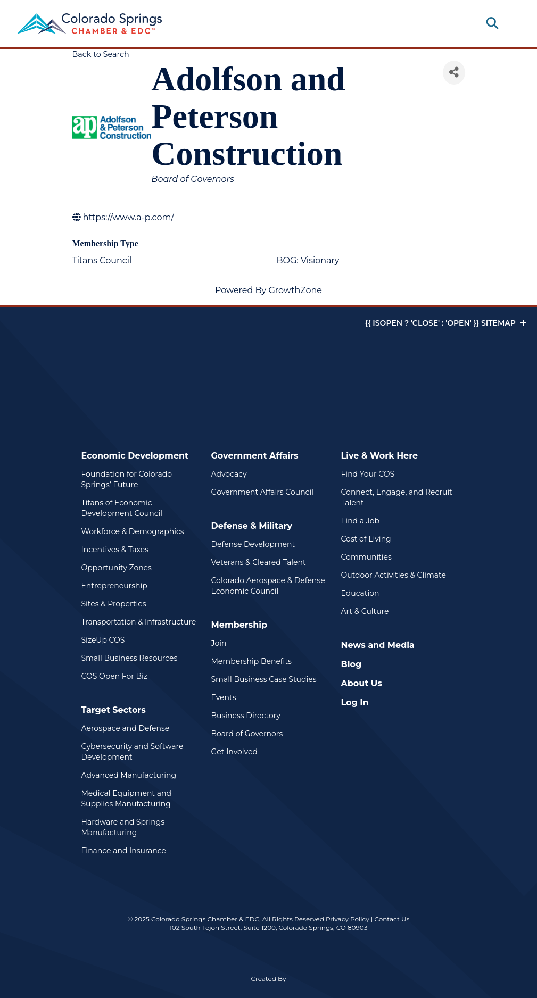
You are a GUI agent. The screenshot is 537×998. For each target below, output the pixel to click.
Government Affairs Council (262, 492)
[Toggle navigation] (511, 23)
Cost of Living (366, 539)
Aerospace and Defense (125, 728)
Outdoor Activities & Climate (393, 575)
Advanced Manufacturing (129, 775)
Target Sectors (113, 710)
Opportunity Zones (116, 567)
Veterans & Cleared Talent (258, 562)
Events (223, 697)
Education (360, 593)
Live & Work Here (379, 456)
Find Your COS (368, 474)
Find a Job (360, 521)
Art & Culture (365, 611)
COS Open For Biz (114, 676)
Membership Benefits (251, 661)
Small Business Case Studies (264, 679)
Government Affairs (255, 456)
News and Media (378, 645)
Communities (366, 557)
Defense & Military (252, 526)
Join (219, 643)
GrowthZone (295, 290)
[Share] (454, 73)
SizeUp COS (103, 640)
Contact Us (391, 919)
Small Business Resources (129, 658)
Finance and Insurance (124, 850)
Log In (355, 702)
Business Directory (245, 715)
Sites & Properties (113, 604)
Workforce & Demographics (132, 531)
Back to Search (100, 54)
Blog (351, 664)
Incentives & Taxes (115, 549)
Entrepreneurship (114, 586)
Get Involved (234, 751)
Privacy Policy (347, 919)
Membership (239, 625)
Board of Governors (247, 733)
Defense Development (253, 544)
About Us (361, 683)
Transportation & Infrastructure (138, 622)
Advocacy (229, 474)
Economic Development (135, 456)
